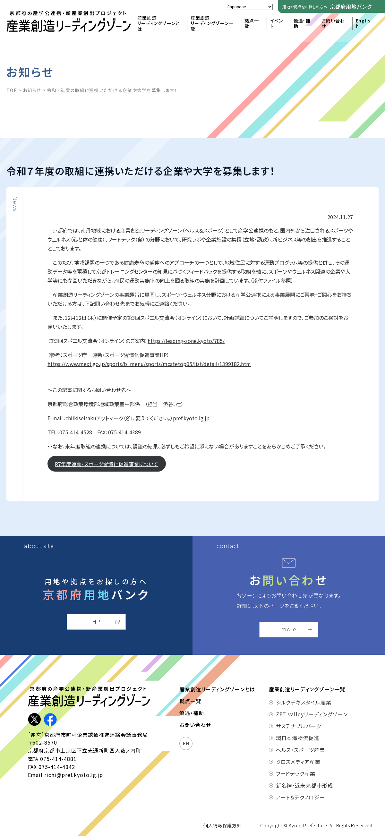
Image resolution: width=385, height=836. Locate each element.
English (363, 23)
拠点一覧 (251, 23)
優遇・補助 (302, 23)
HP (96, 622)
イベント (276, 23)
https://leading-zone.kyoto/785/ (186, 341)
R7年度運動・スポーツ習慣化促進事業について (106, 464)
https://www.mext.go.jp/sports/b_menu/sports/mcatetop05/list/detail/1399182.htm (149, 364)
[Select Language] (249, 7)
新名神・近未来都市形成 (304, 785)
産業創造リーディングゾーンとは (158, 23)
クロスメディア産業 (298, 761)
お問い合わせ (333, 23)
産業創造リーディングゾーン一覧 (212, 23)
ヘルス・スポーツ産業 (300, 750)
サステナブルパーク (298, 726)
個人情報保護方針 (222, 825)
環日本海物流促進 (298, 738)
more (288, 630)
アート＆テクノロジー (300, 797)
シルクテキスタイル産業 (304, 702)
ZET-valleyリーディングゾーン (305, 714)
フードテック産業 (296, 773)
